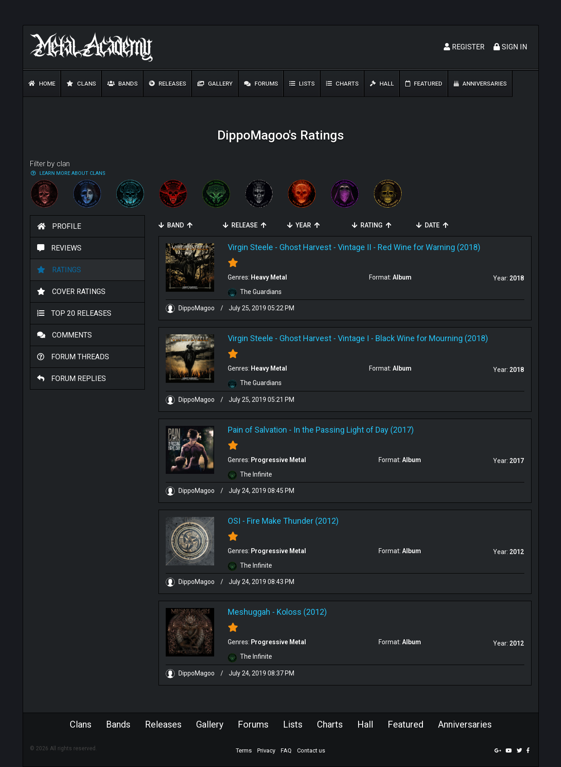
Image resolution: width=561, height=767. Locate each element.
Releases (167, 83)
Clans (81, 83)
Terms (244, 750)
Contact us (311, 750)
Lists (302, 83)
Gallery (215, 83)
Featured (423, 83)
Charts (342, 83)
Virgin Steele (250, 247)
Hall (382, 83)
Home (42, 83)
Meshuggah (249, 612)
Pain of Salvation (257, 429)
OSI (234, 521)
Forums (261, 83)
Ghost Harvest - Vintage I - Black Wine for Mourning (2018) (383, 338)
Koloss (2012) (302, 612)
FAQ (286, 750)
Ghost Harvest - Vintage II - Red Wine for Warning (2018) (379, 247)
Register (464, 47)
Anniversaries (480, 83)
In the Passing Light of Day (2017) (353, 429)
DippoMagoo (191, 308)
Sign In (510, 47)
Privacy (266, 750)
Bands (122, 83)
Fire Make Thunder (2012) (293, 521)
